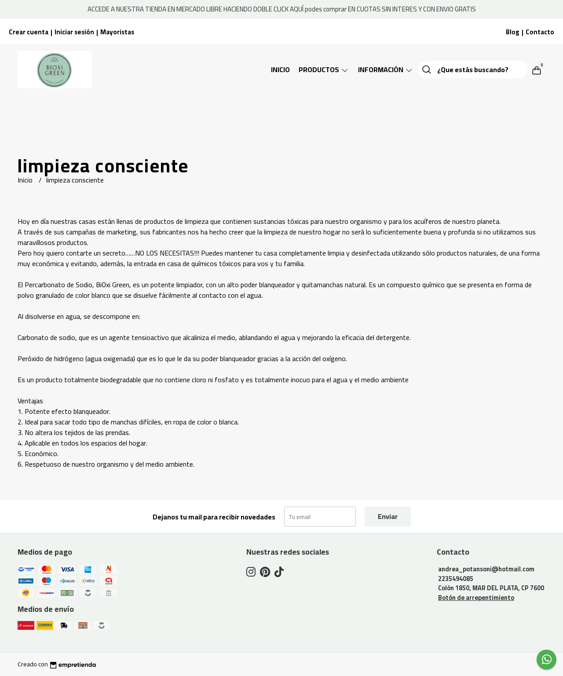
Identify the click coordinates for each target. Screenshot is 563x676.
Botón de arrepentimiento (476, 597)
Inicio (280, 69)
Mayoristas (117, 32)
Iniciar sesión (74, 32)
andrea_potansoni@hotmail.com (486, 569)
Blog (512, 32)
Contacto (540, 32)
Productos (324, 69)
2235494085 (455, 579)
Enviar (388, 516)
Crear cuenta (28, 32)
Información (385, 69)
